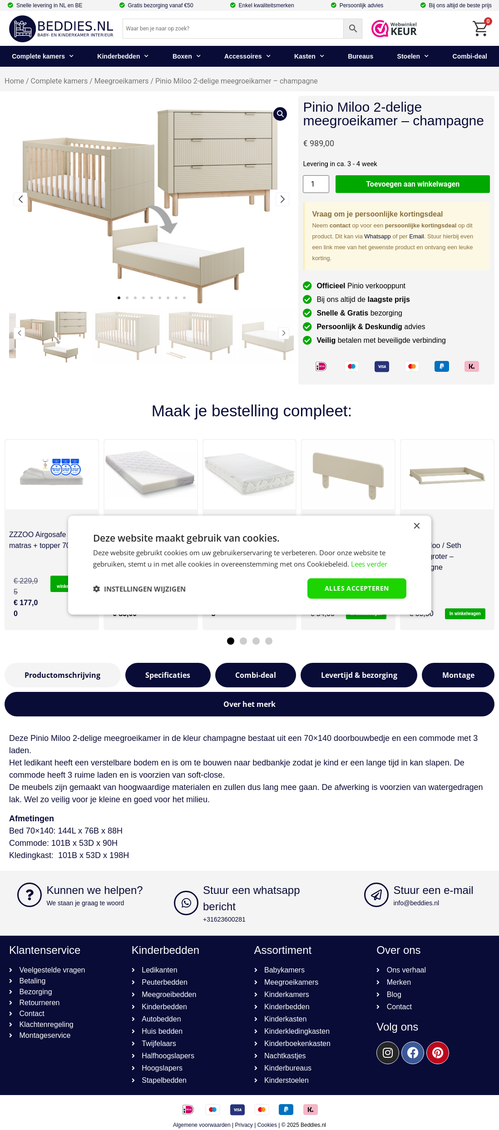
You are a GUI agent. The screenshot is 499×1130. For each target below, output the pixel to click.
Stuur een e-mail (433, 890)
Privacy (244, 1125)
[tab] (63, 675)
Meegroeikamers (121, 81)
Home (14, 81)
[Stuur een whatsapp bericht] (186, 903)
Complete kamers (43, 56)
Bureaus (360, 56)
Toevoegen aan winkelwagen (412, 184)
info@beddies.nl (416, 903)
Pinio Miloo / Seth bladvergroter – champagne (433, 556)
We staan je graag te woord (85, 903)
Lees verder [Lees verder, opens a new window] (369, 563)
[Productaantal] (316, 184)
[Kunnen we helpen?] (29, 895)
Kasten (309, 56)
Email (416, 236)
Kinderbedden (122, 56)
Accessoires (247, 56)
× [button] (416, 526)
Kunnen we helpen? (94, 890)
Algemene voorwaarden (202, 1125)
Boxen (187, 56)
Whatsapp (377, 236)
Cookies (267, 1125)
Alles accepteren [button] (357, 588)
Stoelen (413, 56)
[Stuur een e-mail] (376, 895)
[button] (119, 297)
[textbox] (249, 849)
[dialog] (249, 565)
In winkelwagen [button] (465, 613)
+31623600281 (224, 919)
